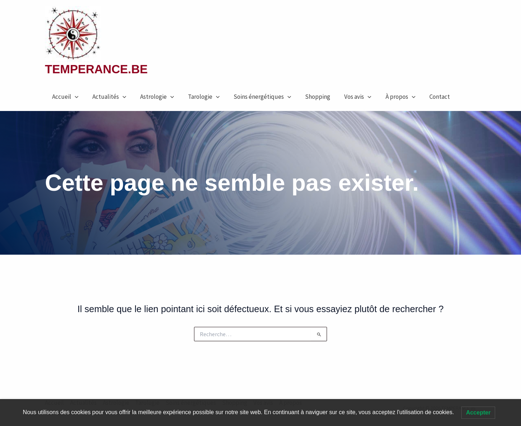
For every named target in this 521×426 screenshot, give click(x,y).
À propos (387, 96)
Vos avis (346, 96)
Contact (424, 97)
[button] (73, 96)
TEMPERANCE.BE (96, 69)
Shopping (308, 97)
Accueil (64, 96)
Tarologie (197, 96)
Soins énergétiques (254, 96)
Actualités (106, 96)
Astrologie (152, 96)
